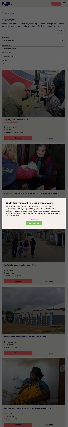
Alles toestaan (34, 223)
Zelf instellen (34, 219)
